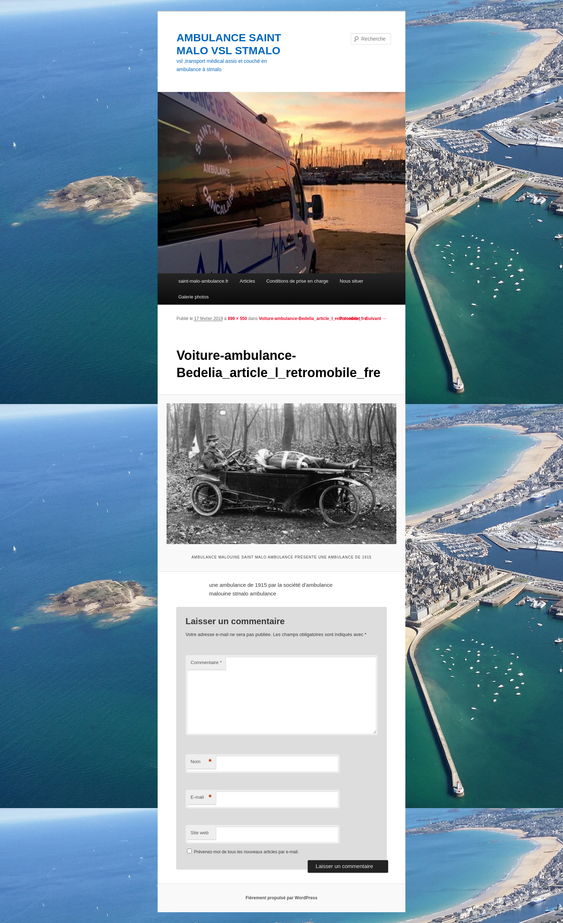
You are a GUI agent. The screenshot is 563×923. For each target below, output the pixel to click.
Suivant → (376, 318)
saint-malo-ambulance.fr (203, 281)
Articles (247, 281)
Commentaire (206, 662)
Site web (200, 832)
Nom (201, 762)
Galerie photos (193, 297)
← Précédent (347, 318)
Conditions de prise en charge (297, 281)
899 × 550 (237, 318)
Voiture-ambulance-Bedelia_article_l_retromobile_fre (313, 318)
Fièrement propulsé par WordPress (281, 897)
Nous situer (351, 281)
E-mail (201, 797)
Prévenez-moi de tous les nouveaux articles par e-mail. (246, 851)
